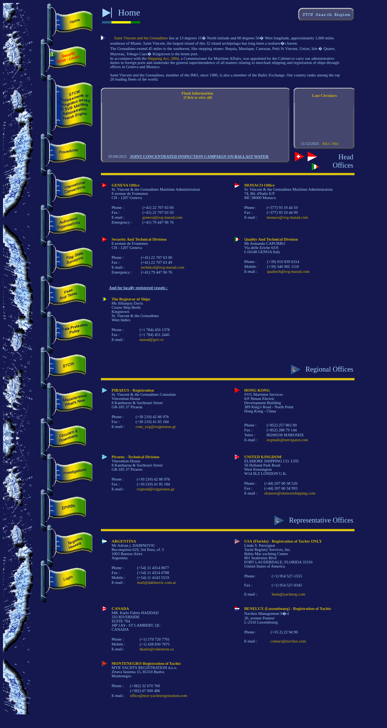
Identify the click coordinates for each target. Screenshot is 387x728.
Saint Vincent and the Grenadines (141, 38)
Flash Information (197, 93)
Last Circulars (324, 95)
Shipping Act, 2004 (163, 58)
